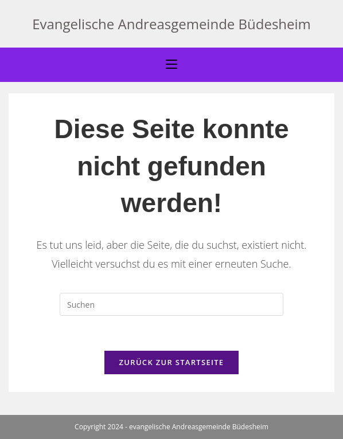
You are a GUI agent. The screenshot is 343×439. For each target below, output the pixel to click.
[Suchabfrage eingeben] (171, 304)
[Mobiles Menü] (171, 65)
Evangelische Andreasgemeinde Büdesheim (171, 23)
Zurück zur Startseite (171, 362)
